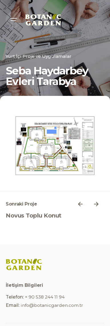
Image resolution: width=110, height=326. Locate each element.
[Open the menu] (14, 19)
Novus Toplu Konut (33, 215)
